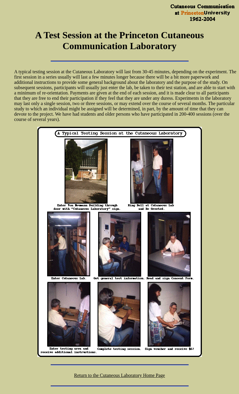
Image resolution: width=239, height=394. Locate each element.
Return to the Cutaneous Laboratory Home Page (119, 375)
